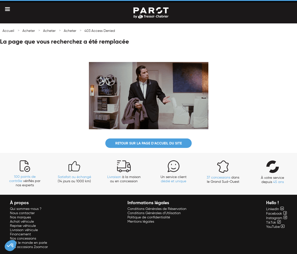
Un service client (173, 179)
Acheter (28, 31)
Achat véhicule (22, 221)
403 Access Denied (99, 31)
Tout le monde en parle (28, 243)
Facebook (276, 213)
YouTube (275, 227)
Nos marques (20, 217)
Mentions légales (140, 221)
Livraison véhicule (24, 230)
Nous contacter (22, 213)
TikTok (273, 222)
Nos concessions (23, 238)
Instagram (276, 218)
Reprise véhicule (23, 226)
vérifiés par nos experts (24, 181)
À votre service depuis (272, 180)
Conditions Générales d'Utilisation (154, 213)
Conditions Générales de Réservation (156, 209)
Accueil (8, 31)
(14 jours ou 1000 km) (74, 179)
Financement (20, 234)
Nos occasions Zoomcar (29, 247)
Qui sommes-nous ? (25, 209)
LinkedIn (275, 209)
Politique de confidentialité (148, 217)
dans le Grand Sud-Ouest (223, 179)
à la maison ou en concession (124, 179)
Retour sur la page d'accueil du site (148, 143)
